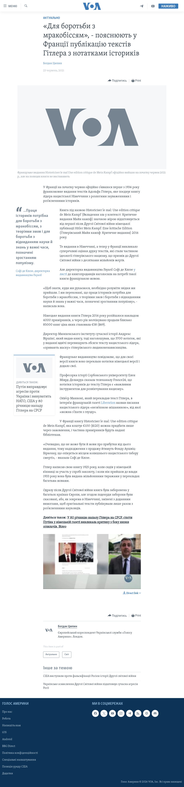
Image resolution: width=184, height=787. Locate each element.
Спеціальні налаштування (19, 759)
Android (7, 739)
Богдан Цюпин (52, 63)
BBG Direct (8, 746)
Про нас (7, 711)
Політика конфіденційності (20, 753)
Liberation (108, 403)
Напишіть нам (11, 725)
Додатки (7, 773)
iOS (4, 732)
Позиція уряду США (14, 766)
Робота (6, 718)
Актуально (51, 18)
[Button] (117, 80)
